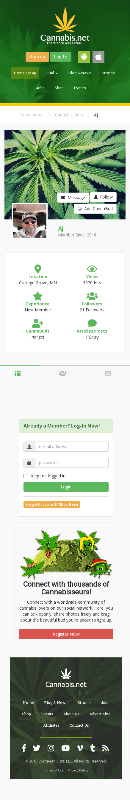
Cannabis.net (31, 115)
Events (80, 87)
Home (28, 702)
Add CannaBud (95, 208)
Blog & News (80, 72)
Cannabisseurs (69, 115)
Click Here (68, 504)
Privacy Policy (78, 770)
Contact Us (79, 725)
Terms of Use (54, 770)
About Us (71, 713)
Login (66, 487)
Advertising (100, 713)
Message (73, 197)
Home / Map (25, 72)
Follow (103, 197)
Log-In (61, 56)
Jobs (40, 87)
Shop (59, 87)
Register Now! (66, 634)
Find (52, 72)
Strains (108, 72)
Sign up (37, 56)
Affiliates (51, 725)
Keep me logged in (44, 476)
